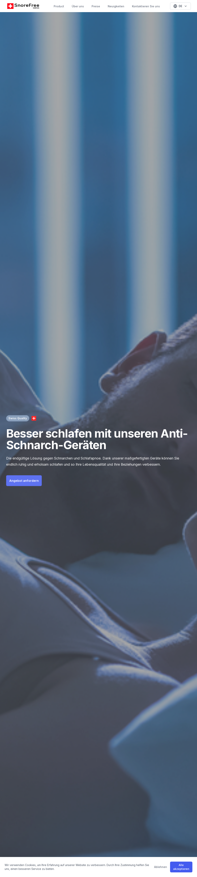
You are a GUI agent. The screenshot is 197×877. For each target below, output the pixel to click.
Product (59, 6)
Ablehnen (160, 867)
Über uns (78, 6)
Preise (96, 6)
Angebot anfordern (24, 480)
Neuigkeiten (116, 6)
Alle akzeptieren (181, 866)
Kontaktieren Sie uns (146, 6)
